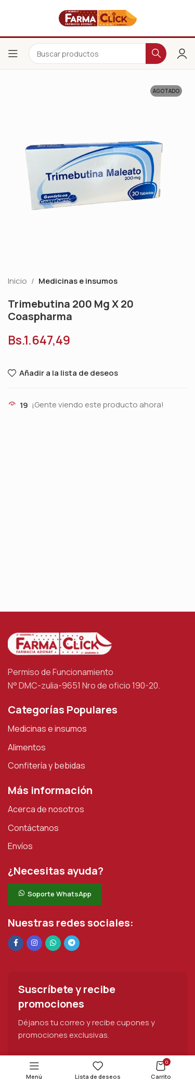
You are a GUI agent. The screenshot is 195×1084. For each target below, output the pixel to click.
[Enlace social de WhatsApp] (53, 943)
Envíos (20, 846)
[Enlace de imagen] (60, 643)
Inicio (17, 280)
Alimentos (27, 747)
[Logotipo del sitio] (98, 17)
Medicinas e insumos (78, 280)
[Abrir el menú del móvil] (13, 53)
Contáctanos (33, 828)
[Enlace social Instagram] (34, 943)
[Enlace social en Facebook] (15, 943)
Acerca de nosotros (46, 809)
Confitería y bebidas (46, 765)
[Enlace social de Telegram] (72, 943)
